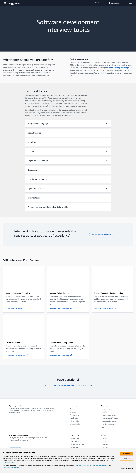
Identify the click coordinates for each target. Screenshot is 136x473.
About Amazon (75, 441)
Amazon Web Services (77, 444)
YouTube (104, 447)
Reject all (126, 459)
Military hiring (74, 421)
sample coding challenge (119, 68)
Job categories (75, 415)
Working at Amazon (108, 424)
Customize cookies (126, 468)
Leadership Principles (109, 421)
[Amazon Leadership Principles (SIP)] (23, 277)
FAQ (90, 385)
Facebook (105, 444)
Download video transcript (16, 308)
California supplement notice (12, 467)
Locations (73, 412)
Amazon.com (74, 438)
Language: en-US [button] (117, 3)
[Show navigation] (5, 3)
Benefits (104, 412)
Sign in (130, 3)
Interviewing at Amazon (110, 418)
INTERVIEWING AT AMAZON (62, 385)
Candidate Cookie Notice (83, 466)
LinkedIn (104, 438)
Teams (72, 409)
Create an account (17, 447)
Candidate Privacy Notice (100, 466)
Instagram (105, 441)
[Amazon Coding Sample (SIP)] (68, 277)
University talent (75, 424)
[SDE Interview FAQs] (23, 327)
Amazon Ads (74, 447)
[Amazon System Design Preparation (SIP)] (112, 277)
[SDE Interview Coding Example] (68, 327)
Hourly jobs (74, 418)
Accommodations (107, 409)
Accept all (126, 454)
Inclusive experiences (109, 415)
